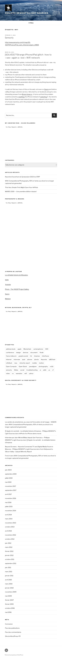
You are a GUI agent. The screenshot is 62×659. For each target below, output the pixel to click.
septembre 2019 (10, 474)
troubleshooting (32, 370)
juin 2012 (8, 543)
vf (53, 370)
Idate (7, 280)
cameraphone (38, 349)
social (22, 370)
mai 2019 (8, 482)
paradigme (33, 366)
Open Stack (23, 366)
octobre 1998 (10, 608)
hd (31, 356)
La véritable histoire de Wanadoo (16, 275)
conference (10, 352)
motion (41, 363)
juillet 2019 (8, 478)
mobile (34, 363)
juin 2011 (8, 567)
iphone (29, 359)
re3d (51, 366)
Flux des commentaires (13, 632)
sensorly (9, 370)
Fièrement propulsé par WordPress (14, 655)
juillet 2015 (8, 506)
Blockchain (27, 349)
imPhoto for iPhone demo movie (30, 433)
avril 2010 (8, 580)
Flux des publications (12, 628)
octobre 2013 (9, 527)
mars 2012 (8, 547)
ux (49, 370)
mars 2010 (8, 584)
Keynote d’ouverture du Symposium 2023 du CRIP (22, 177)
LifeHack (9, 363)
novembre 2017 (10, 486)
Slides (16, 370)
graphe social (23, 356)
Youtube (8, 284)
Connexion (9, 624)
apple (19, 349)
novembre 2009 (10, 592)
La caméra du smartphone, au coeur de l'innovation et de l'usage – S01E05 (30, 422)
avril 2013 (8, 531)
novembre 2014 (10, 510)
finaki (41, 352)
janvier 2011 (9, 576)
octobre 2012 (9, 539)
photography (43, 366)
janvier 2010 (9, 588)
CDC (46, 349)
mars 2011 (8, 571)
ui (40, 370)
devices (25, 352)
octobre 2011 (9, 559)
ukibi (44, 370)
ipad (23, 359)
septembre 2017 (10, 490)
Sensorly (9, 37)
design (18, 352)
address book (10, 349)
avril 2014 (8, 515)
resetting (21, 97)
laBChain (52, 359)
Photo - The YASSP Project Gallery (17, 289)
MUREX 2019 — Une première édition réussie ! (21, 191)
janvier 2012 (9, 555)
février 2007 (9, 600)
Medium (8, 299)
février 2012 (9, 551)
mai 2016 (8, 502)
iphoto (36, 359)
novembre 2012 (10, 535)
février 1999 (9, 604)
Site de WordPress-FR (13, 636)
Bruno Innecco (27, 94)
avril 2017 (8, 494)
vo (13, 373)
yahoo (31, 373)
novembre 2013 (10, 523)
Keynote (44, 359)
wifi (25, 373)
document (33, 352)
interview (17, 359)
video (8, 373)
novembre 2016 (10, 498)
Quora (46, 89)
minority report (24, 363)
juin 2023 (8, 470)
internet (9, 359)
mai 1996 (8, 612)
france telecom (11, 356)
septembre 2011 (10, 563)
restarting (43, 97)
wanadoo (19, 373)
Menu (31, 23)
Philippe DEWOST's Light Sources (26, 13)
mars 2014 (8, 519)
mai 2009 (8, 596)
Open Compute (11, 366)
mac (15, 363)
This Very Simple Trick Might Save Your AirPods (21, 187)
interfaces (45, 356)
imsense (37, 356)
